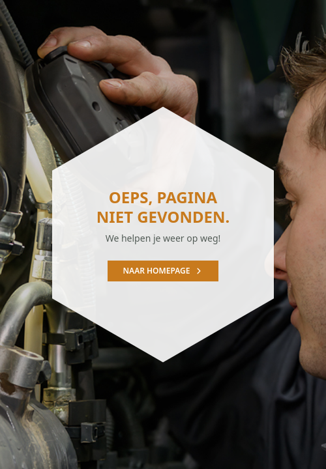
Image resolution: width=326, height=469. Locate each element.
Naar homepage (163, 270)
